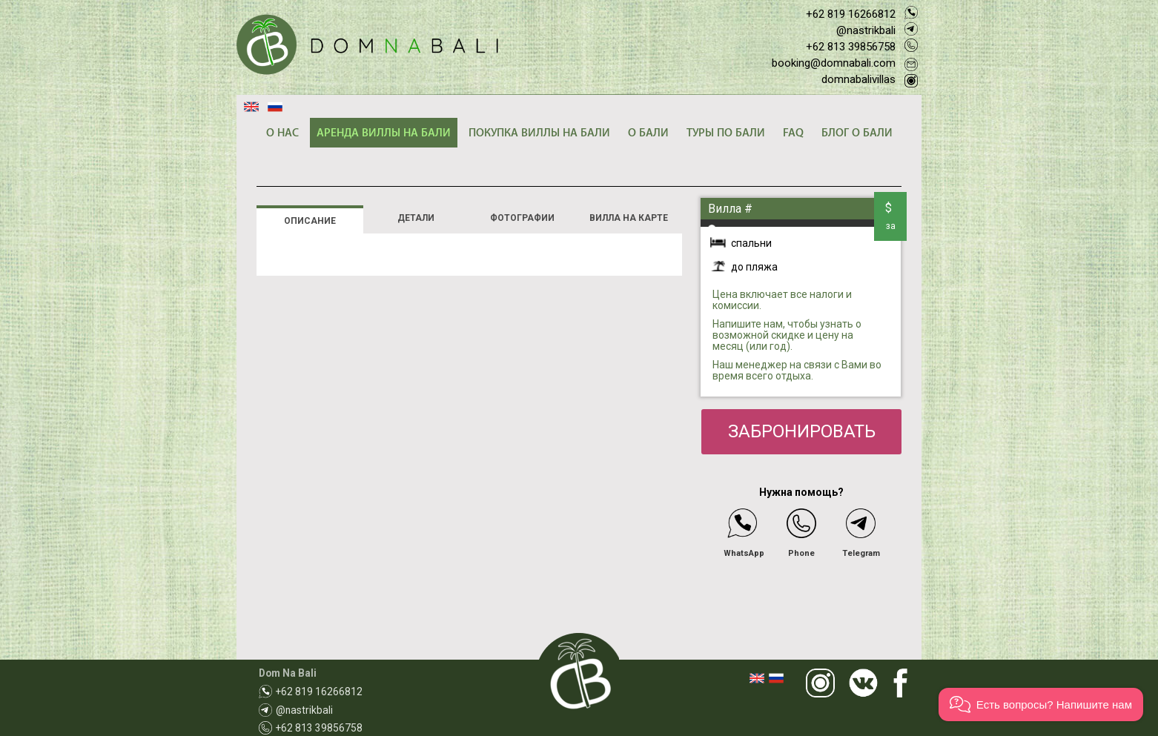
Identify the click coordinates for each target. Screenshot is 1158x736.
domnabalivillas (858, 79)
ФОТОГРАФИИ (522, 218)
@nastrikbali (866, 30)
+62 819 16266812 (851, 14)
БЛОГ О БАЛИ (857, 133)
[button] (1041, 704)
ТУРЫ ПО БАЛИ (725, 133)
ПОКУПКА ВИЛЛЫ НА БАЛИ (539, 133)
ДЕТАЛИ (415, 218)
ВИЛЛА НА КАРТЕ (628, 218)
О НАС (282, 133)
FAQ (793, 133)
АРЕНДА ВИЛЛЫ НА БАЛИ (384, 133)
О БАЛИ (648, 133)
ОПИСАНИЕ (310, 221)
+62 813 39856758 (851, 46)
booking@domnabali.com (834, 63)
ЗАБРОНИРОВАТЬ (802, 431)
